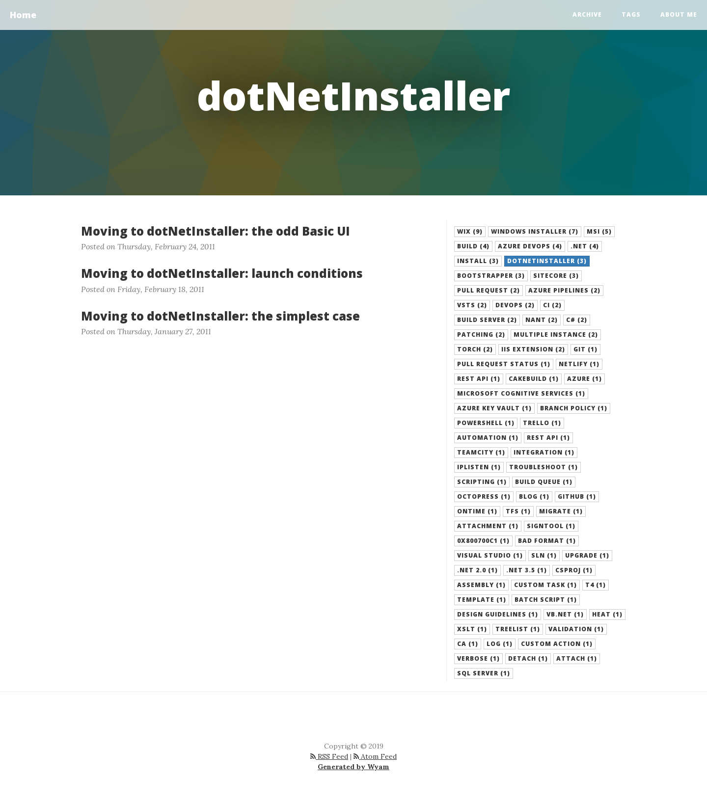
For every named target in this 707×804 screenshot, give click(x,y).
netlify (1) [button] (579, 364)
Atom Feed (375, 756)
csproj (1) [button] (574, 570)
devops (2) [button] (515, 305)
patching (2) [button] (481, 334)
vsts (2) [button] (472, 305)
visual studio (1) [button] (490, 555)
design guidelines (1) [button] (497, 614)
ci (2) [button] (552, 305)
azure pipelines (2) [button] (564, 290)
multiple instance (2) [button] (556, 334)
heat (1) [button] (607, 614)
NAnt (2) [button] (541, 320)
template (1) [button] (481, 599)
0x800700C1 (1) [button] (483, 540)
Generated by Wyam (353, 766)
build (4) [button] (473, 246)
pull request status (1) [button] (503, 364)
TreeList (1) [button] (517, 629)
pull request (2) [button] (488, 290)
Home (23, 15)
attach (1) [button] (576, 658)
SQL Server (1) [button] (483, 673)
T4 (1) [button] (595, 585)
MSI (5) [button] (599, 231)
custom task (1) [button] (545, 585)
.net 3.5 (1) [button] (526, 570)
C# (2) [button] (576, 320)
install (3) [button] (478, 261)
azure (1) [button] (584, 379)
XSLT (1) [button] (472, 629)
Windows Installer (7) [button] (534, 231)
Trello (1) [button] (542, 423)
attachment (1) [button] (487, 526)
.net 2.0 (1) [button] (477, 570)
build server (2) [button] (487, 320)
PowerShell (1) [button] (486, 423)
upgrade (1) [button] (587, 555)
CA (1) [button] (467, 644)
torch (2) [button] (475, 349)
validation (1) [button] (576, 629)
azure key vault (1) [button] (494, 408)
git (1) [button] (585, 349)
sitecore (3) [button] (556, 275)
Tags (631, 14)
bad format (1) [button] (547, 540)
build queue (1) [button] (543, 482)
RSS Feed (329, 756)
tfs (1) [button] (518, 511)
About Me (678, 14)
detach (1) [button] (528, 658)
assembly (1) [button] (481, 585)
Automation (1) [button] (487, 437)
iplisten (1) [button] (479, 467)
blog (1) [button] (534, 496)
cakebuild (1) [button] (534, 379)
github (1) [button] (577, 496)
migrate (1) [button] (561, 511)
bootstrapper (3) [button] (491, 275)
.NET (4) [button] (585, 246)
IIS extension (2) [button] (533, 349)
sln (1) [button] (544, 555)
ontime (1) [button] (477, 511)
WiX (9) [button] (470, 231)
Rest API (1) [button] (548, 437)
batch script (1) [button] (546, 599)
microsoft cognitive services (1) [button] (521, 393)
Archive (587, 14)
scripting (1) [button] (482, 482)
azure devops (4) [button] (530, 246)
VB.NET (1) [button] (565, 614)
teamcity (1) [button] (481, 452)
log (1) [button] (500, 644)
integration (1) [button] (544, 452)
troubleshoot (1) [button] (543, 467)
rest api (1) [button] (478, 379)
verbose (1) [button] (478, 658)
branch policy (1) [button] (573, 408)
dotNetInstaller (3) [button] (547, 261)
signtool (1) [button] (551, 526)
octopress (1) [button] (484, 496)
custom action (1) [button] (557, 644)
